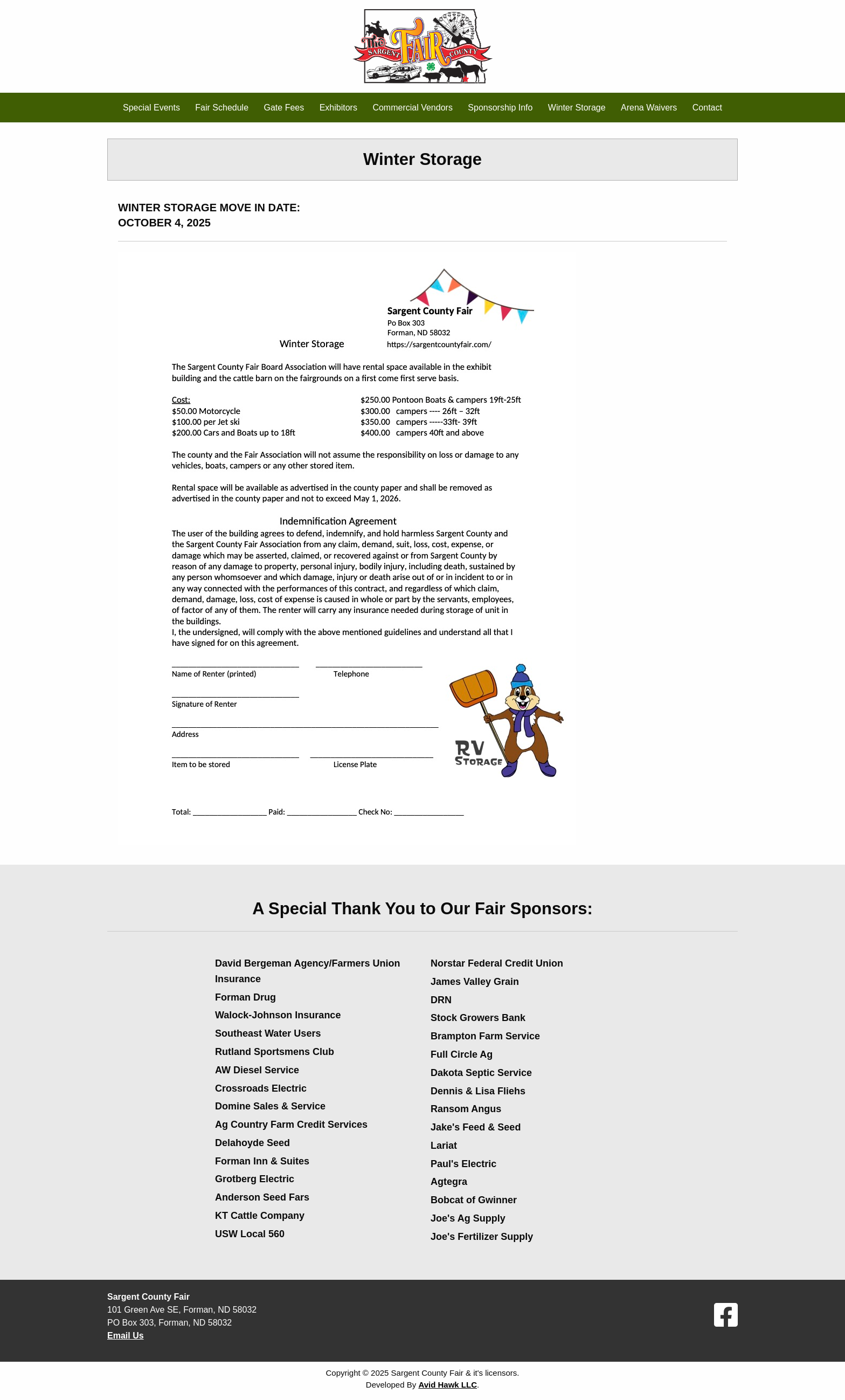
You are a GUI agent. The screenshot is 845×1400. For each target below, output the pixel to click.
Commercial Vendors (412, 107)
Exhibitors (338, 107)
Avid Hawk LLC (447, 1384)
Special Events (151, 107)
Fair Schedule (221, 107)
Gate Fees (284, 107)
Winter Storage (577, 107)
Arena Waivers (649, 107)
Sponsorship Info (500, 107)
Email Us (125, 1335)
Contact (707, 107)
